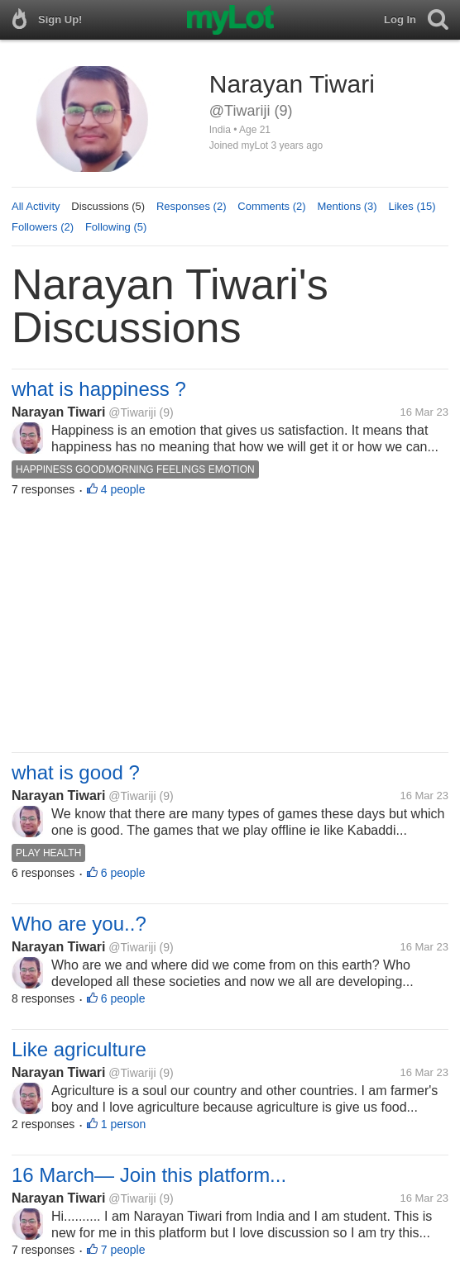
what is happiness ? (99, 389)
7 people (123, 1249)
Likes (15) (411, 206)
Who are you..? (79, 923)
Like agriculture (79, 1049)
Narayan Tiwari (59, 412)
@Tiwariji (132, 412)
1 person (123, 1124)
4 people (123, 489)
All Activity (36, 206)
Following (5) (115, 227)
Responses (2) (191, 206)
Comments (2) (271, 206)
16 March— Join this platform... (149, 1175)
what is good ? (76, 772)
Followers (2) (43, 227)
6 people (123, 872)
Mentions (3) (346, 206)
